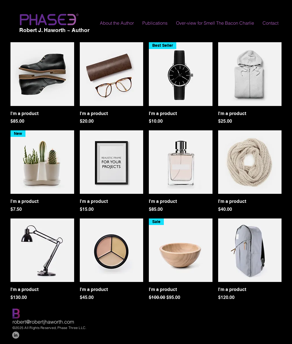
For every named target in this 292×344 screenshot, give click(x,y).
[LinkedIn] (15, 335)
